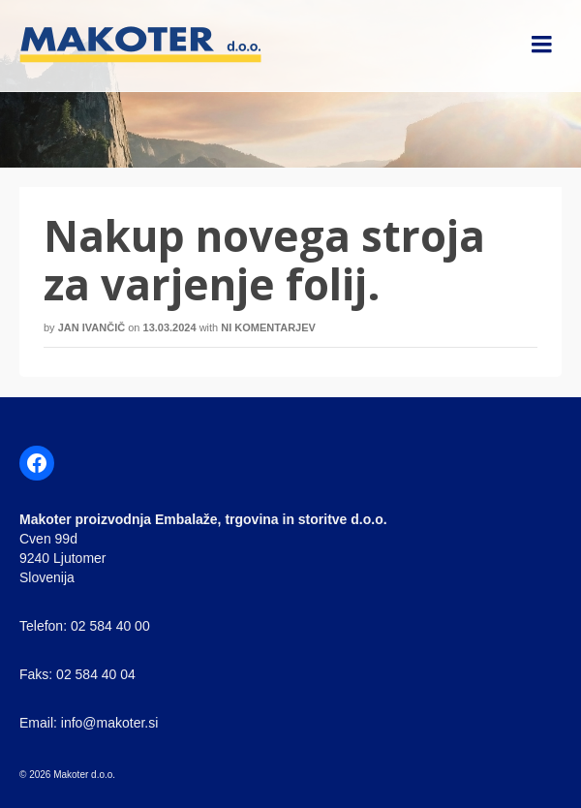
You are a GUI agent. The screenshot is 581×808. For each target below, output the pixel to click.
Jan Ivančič (91, 327)
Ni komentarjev (268, 327)
